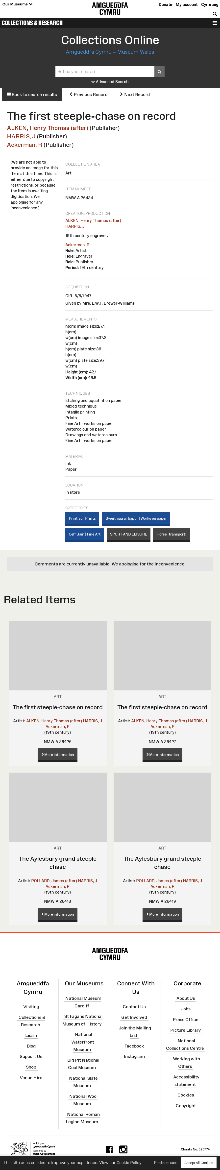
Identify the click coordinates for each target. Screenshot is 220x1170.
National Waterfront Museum (82, 1042)
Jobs (186, 1008)
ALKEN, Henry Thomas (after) (47, 127)
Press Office (185, 1019)
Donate (165, 4)
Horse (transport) (171, 534)
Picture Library (185, 1030)
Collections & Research (32, 22)
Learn (31, 1035)
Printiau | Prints (82, 518)
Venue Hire (31, 1077)
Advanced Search (110, 81)
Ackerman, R (24, 144)
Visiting (31, 1006)
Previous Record (88, 94)
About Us (185, 998)
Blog (31, 1045)
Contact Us (134, 1006)
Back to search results (32, 94)
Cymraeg (209, 4)
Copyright (186, 1105)
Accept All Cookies (198, 1163)
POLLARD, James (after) (54, 880)
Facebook (134, 1045)
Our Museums (17, 4)
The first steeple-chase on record (58, 707)
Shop (31, 1067)
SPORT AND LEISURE (128, 534)
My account (187, 4)
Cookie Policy (129, 1162)
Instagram (134, 1056)
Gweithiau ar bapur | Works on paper (136, 518)
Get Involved (134, 1017)
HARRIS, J (21, 136)
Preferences (165, 1162)
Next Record (135, 94)
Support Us (31, 1056)
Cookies (185, 1095)
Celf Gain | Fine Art (84, 534)
